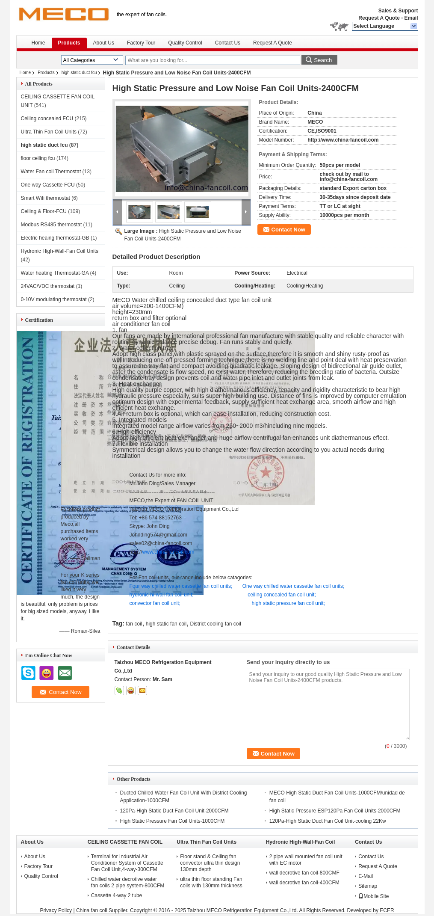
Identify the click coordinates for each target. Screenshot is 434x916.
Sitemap (367, 886)
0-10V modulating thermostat (54, 299)
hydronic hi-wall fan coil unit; (162, 595)
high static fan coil (166, 624)
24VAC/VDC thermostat (48, 286)
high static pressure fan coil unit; (288, 603)
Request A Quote (378, 18)
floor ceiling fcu (38, 158)
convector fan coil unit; (155, 603)
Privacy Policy (56, 910)
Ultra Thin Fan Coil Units (49, 132)
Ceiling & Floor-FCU (44, 211)
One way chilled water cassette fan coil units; (293, 586)
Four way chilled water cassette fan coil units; (181, 586)
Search (323, 60)
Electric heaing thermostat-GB (55, 238)
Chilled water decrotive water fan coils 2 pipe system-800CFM (127, 882)
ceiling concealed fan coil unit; (282, 595)
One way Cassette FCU (48, 185)
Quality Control (185, 43)
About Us (103, 43)
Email (411, 18)
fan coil (134, 624)
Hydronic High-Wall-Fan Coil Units (60, 251)
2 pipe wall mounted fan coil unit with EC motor (305, 860)
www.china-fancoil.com (168, 552)
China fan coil (91, 910)
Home (38, 43)
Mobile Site (373, 896)
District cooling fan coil (215, 624)
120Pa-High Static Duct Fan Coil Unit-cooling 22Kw (327, 821)
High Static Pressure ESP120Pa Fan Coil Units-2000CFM (335, 811)
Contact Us (227, 43)
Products (69, 43)
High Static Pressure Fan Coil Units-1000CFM (172, 821)
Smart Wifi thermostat (45, 198)
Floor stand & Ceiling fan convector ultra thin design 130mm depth (210, 863)
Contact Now (288, 229)
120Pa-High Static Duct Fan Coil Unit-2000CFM (174, 811)
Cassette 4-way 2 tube (116, 895)
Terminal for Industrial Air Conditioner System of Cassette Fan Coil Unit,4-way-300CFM (127, 863)
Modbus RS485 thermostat (51, 225)
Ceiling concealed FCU (47, 119)
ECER (387, 910)
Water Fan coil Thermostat (51, 172)
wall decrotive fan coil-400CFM (304, 883)
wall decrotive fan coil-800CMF (304, 873)
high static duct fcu (79, 72)
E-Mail (365, 876)
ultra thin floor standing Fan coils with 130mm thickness (211, 882)
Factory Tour (141, 43)
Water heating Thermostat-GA (55, 273)
